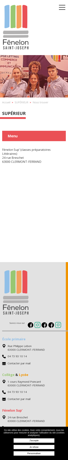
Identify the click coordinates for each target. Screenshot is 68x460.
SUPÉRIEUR (14, 113)
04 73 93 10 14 (14, 356)
